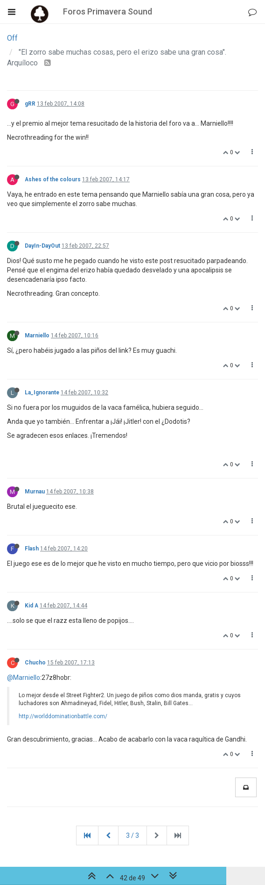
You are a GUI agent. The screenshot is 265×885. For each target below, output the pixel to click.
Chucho (35, 662)
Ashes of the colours (53, 179)
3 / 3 (132, 835)
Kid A (31, 605)
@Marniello (23, 677)
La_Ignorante (42, 392)
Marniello (37, 335)
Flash (32, 548)
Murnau (35, 491)
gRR (30, 103)
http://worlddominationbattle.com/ (63, 716)
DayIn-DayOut (42, 246)
